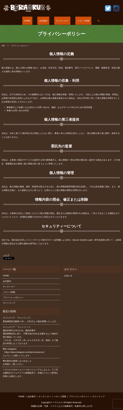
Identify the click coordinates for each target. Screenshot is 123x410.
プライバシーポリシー (13, 297)
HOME (33, 21)
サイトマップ (9, 303)
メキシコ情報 (77, 21)
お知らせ (68, 275)
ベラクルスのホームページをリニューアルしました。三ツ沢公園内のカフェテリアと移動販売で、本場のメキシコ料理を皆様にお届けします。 (30, 372)
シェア (6, 255)
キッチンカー (60, 21)
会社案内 (45, 21)
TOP (3, 46)
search (90, 21)
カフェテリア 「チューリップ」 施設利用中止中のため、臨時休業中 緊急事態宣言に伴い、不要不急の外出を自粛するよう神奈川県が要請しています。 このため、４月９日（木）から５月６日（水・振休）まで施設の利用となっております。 (30, 335)
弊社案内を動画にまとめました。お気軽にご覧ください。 (18, 362)
